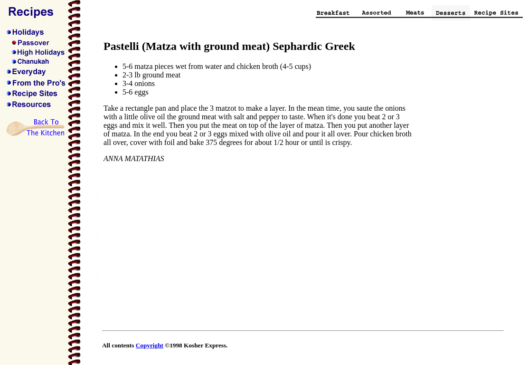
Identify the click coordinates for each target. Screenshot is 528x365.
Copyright (149, 345)
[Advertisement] (464, 182)
